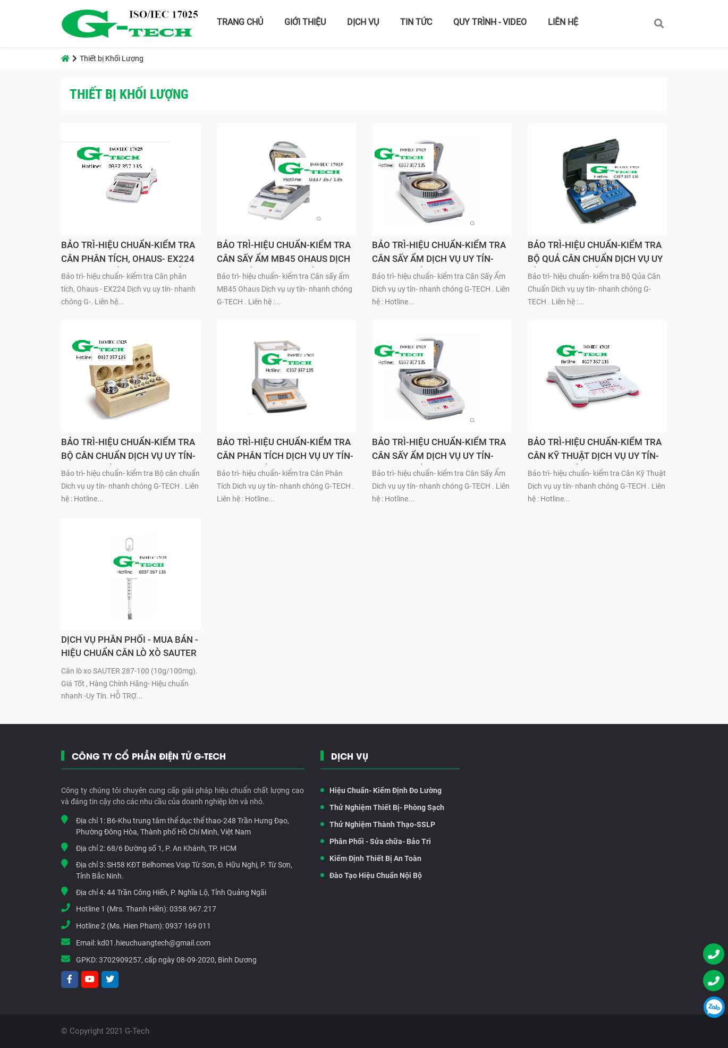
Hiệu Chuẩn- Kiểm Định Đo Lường (381, 790)
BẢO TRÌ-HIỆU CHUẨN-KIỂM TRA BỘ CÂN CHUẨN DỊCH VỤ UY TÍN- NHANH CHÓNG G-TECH (128, 450)
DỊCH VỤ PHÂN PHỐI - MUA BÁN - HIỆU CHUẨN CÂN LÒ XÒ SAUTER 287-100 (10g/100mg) (129, 648)
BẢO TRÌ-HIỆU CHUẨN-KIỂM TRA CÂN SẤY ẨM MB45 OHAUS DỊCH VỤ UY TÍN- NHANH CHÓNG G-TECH (284, 253)
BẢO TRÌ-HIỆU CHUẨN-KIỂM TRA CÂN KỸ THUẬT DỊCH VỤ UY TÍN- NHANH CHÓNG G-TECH (595, 450)
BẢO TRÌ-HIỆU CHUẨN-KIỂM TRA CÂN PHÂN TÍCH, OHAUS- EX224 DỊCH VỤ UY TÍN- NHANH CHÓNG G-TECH (128, 253)
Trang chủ (240, 22)
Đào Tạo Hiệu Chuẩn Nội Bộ (371, 875)
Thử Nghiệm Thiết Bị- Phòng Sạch (382, 807)
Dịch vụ (363, 22)
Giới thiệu (305, 22)
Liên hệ (563, 22)
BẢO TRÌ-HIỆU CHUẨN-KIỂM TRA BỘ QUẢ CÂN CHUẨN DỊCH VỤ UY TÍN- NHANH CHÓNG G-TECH (595, 253)
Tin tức (416, 22)
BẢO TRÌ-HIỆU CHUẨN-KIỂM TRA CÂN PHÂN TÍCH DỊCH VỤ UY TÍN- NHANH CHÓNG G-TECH (285, 450)
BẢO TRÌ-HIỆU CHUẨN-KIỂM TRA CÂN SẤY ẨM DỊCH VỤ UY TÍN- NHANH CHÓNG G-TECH (439, 253)
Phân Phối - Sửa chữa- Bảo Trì (375, 841)
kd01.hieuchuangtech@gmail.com (153, 943)
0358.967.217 (193, 909)
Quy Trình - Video (490, 22)
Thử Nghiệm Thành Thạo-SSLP (377, 824)
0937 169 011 (188, 926)
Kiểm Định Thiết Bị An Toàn (370, 858)
